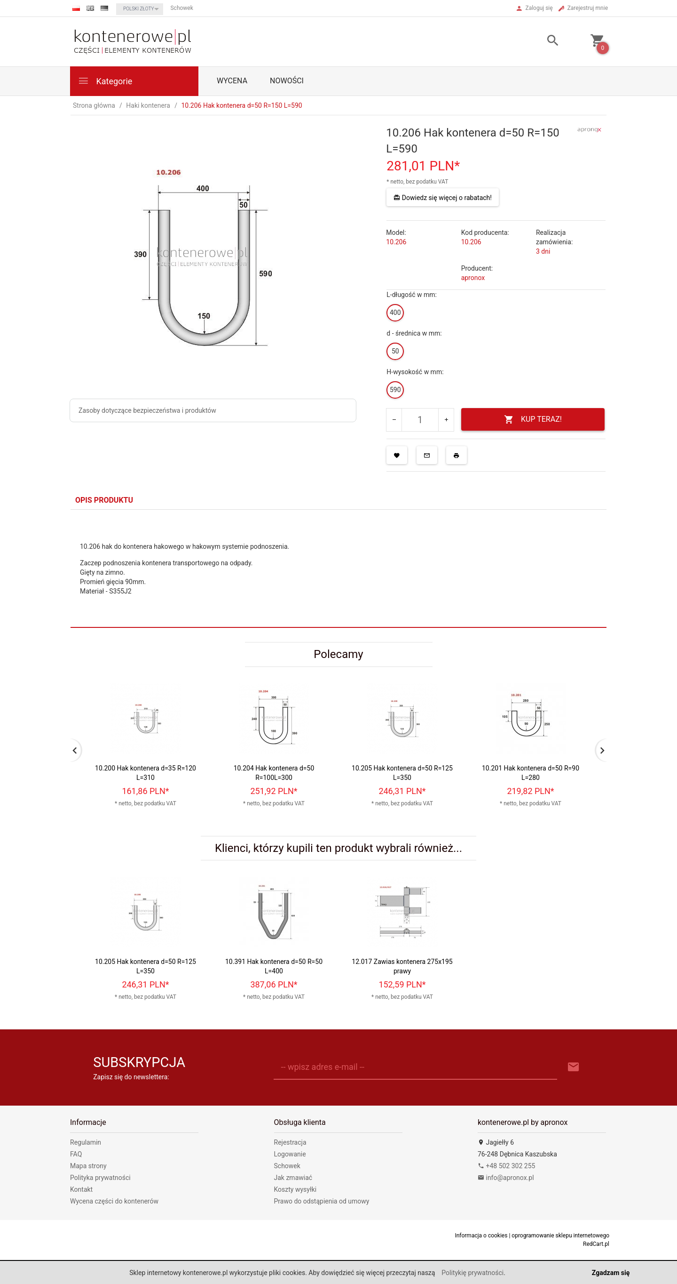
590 (395, 389)
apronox (473, 277)
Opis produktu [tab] (104, 500)
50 (395, 351)
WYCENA (232, 80)
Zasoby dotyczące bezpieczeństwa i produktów (147, 410)
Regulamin (85, 1142)
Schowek (287, 1166)
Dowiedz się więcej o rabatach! (443, 197)
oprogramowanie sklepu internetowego (560, 1235)
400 (395, 312)
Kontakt (81, 1189)
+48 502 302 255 (506, 1166)
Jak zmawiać (293, 1177)
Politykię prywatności (472, 1272)
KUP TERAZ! (533, 420)
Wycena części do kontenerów (114, 1201)
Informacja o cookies (481, 1235)
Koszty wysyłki (295, 1189)
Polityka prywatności (100, 1177)
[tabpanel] (338, 569)
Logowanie (290, 1154)
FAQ (76, 1154)
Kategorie (105, 81)
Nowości (287, 80)
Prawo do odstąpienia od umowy (322, 1201)
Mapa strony (88, 1166)
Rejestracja (290, 1142)
